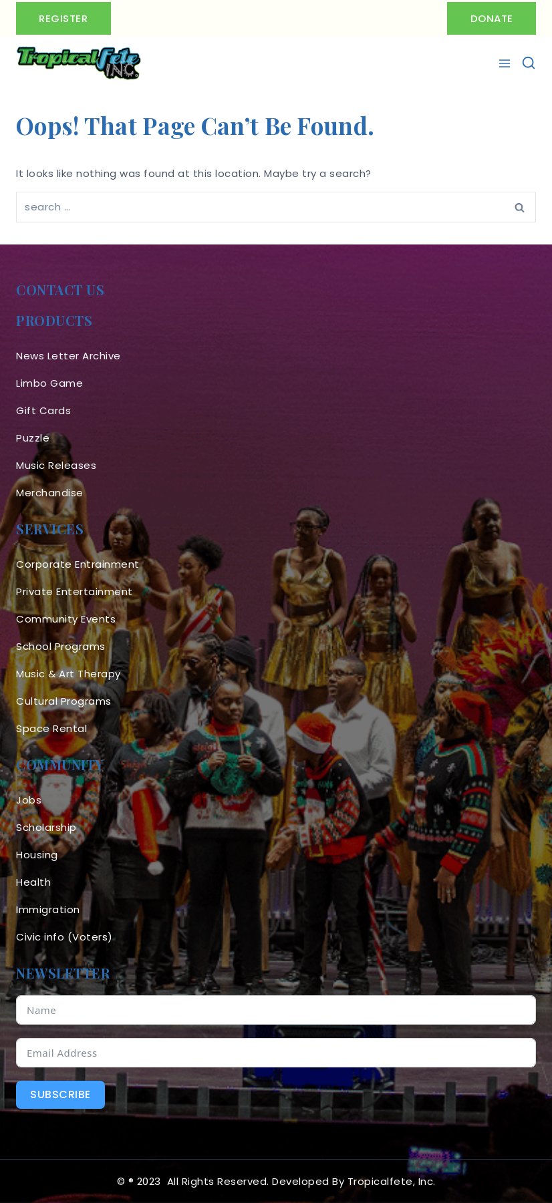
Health (33, 882)
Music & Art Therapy (68, 674)
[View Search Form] (528, 63)
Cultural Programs (64, 701)
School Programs (61, 646)
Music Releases (56, 465)
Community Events (66, 619)
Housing (37, 855)
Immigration (48, 909)
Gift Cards (43, 410)
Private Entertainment (74, 591)
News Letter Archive (68, 356)
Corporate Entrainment (78, 564)
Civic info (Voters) (64, 937)
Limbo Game (49, 383)
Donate (491, 18)
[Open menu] (506, 63)
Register (63, 18)
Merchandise (50, 493)
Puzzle (32, 438)
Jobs (28, 800)
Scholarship (46, 827)
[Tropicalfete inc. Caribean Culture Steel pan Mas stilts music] (79, 63)
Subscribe (60, 1094)
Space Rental (51, 728)
